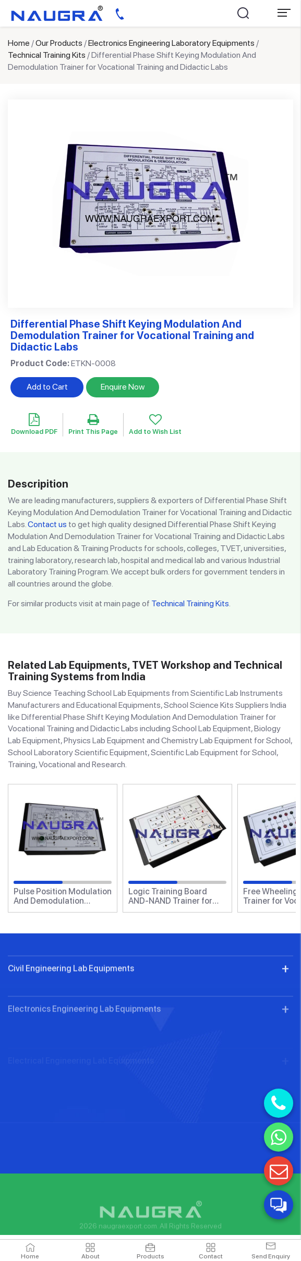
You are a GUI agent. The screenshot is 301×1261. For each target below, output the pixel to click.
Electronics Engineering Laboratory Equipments (171, 43)
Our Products (58, 43)
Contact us (47, 524)
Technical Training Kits (47, 55)
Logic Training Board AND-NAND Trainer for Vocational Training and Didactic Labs (173, 896)
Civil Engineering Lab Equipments (71, 1010)
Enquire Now (123, 387)
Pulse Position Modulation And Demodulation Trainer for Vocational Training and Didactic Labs (63, 896)
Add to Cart (47, 387)
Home (19, 43)
